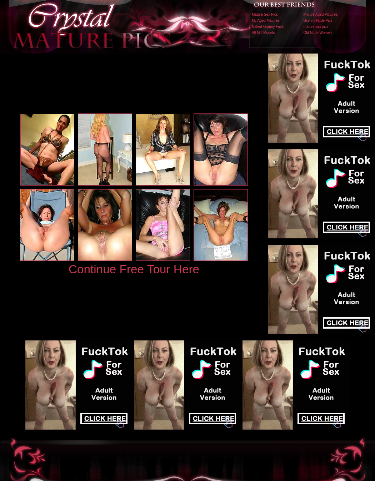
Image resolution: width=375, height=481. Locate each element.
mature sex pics (316, 27)
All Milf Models (263, 33)
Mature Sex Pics (265, 14)
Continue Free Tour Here (134, 269)
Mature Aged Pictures (321, 14)
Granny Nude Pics (318, 20)
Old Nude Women (318, 33)
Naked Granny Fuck (268, 27)
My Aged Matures (266, 20)
